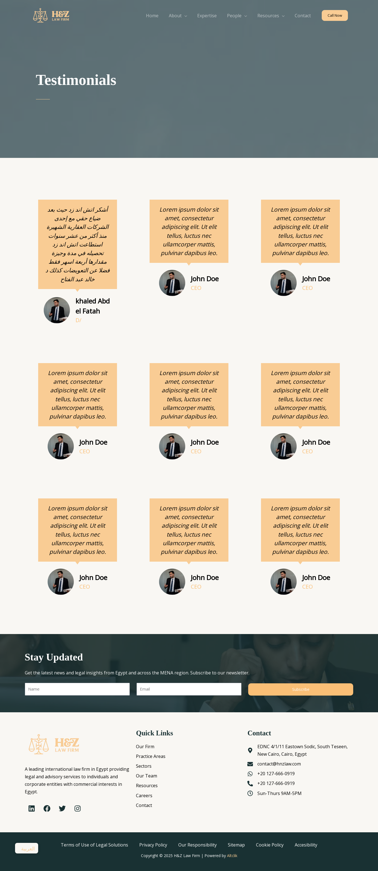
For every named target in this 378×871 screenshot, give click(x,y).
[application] (190, 15)
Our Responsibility (197, 845)
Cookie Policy (270, 845)
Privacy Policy (153, 845)
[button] (335, 15)
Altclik (232, 855)
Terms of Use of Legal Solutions (94, 845)
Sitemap (236, 845)
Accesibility (306, 845)
